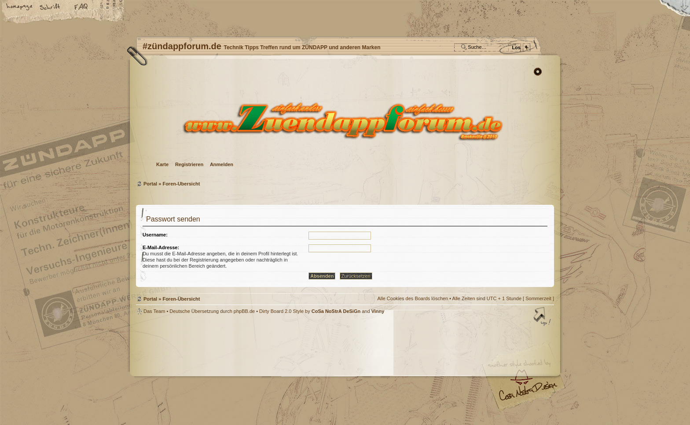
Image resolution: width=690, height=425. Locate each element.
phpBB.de (244, 311)
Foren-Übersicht (344, 121)
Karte (162, 164)
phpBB (235, 370)
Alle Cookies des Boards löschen (412, 298)
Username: (155, 234)
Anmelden (221, 164)
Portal (150, 183)
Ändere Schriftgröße (50, 7)
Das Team (154, 311)
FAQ (81, 7)
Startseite (19, 7)
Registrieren (189, 164)
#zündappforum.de (275, 371)
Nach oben (543, 317)
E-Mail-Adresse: (161, 247)
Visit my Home (527, 394)
